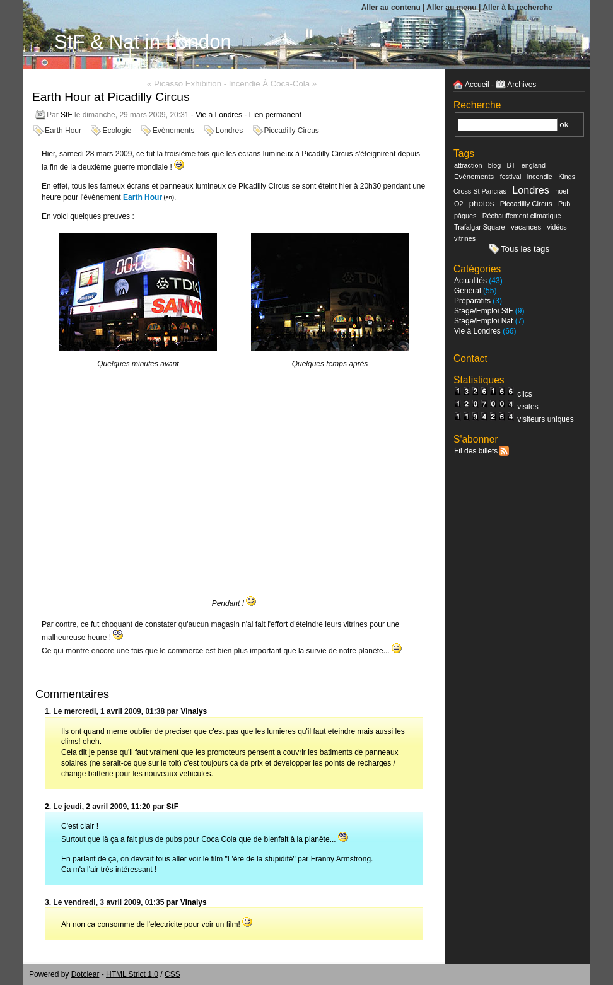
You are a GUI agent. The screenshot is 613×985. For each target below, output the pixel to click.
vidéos (556, 227)
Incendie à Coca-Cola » (273, 83)
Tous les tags (525, 249)
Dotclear (85, 974)
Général (467, 290)
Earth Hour (63, 130)
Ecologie (116, 130)
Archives (521, 84)
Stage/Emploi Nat (483, 321)
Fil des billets (476, 450)
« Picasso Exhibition (184, 83)
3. (48, 902)
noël (561, 191)
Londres (229, 130)
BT (511, 165)
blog (494, 165)
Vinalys (193, 711)
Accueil (477, 84)
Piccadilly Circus (291, 130)
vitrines (465, 238)
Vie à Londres (219, 114)
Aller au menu (451, 7)
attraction (468, 165)
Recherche (477, 105)
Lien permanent (275, 114)
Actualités (470, 280)
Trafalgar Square (479, 227)
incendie (539, 176)
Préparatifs (472, 300)
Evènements (174, 130)
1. (48, 711)
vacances (526, 227)
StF (67, 114)
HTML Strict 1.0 (132, 974)
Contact (470, 358)
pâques (465, 215)
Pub (564, 203)
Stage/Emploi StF (483, 310)
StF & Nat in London (142, 42)
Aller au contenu (391, 7)
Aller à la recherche (517, 7)
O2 (458, 203)
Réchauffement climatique (521, 215)
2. (48, 806)
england (534, 165)
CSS (172, 974)
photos (481, 203)
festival (511, 176)
